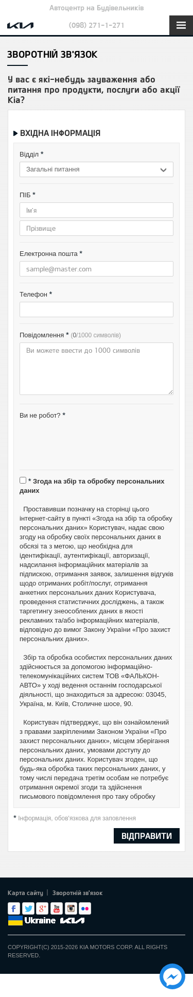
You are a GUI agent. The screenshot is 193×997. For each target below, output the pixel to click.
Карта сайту (25, 892)
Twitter (28, 908)
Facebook (14, 908)
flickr (85, 908)
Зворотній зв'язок (77, 892)
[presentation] (98, 443)
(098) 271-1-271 (97, 25)
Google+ (42, 908)
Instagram (71, 908)
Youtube (56, 908)
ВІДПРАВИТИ (146, 835)
